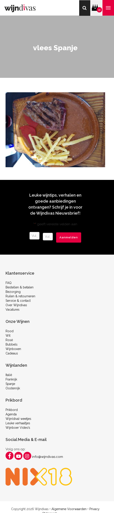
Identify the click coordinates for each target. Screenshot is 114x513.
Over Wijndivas (16, 305)
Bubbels (12, 344)
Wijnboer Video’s (18, 427)
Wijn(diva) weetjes (18, 418)
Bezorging (13, 292)
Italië (9, 375)
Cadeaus (12, 353)
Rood (10, 331)
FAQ (9, 283)
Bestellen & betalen (19, 287)
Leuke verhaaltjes (18, 423)
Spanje (10, 384)
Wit (8, 335)
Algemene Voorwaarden (68, 509)
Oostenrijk (13, 388)
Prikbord (12, 410)
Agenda (11, 414)
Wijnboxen (13, 349)
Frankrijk (11, 379)
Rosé (9, 340)
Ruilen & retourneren (20, 296)
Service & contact (18, 300)
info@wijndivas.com (47, 457)
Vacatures (13, 309)
